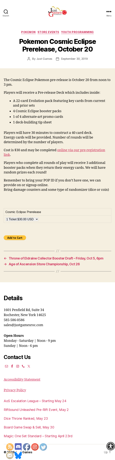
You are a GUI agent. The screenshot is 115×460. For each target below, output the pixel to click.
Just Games (44, 58)
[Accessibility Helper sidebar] (110, 446)
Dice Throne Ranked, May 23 (26, 418)
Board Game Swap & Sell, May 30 (29, 427)
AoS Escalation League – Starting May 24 (35, 401)
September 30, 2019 (74, 58)
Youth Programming (77, 32)
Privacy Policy (15, 390)
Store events (48, 32)
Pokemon (28, 32)
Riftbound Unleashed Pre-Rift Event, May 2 (36, 410)
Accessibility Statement (22, 379)
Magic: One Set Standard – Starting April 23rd (38, 436)
